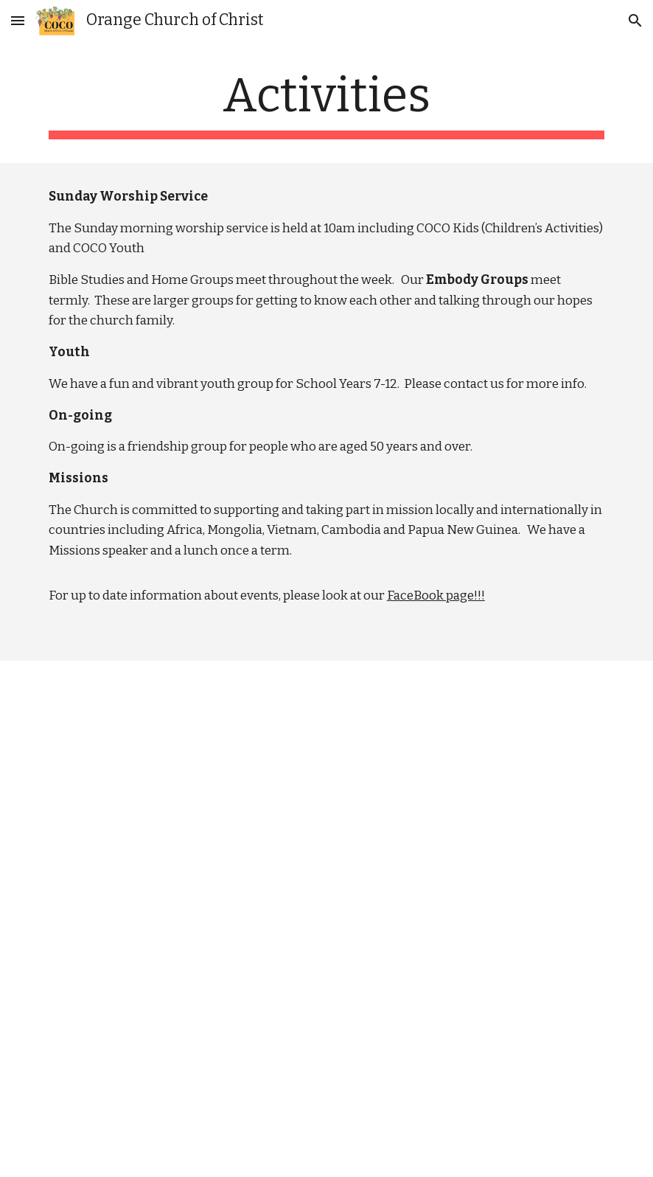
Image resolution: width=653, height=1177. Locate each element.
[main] (326, 103)
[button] (17, 20)
